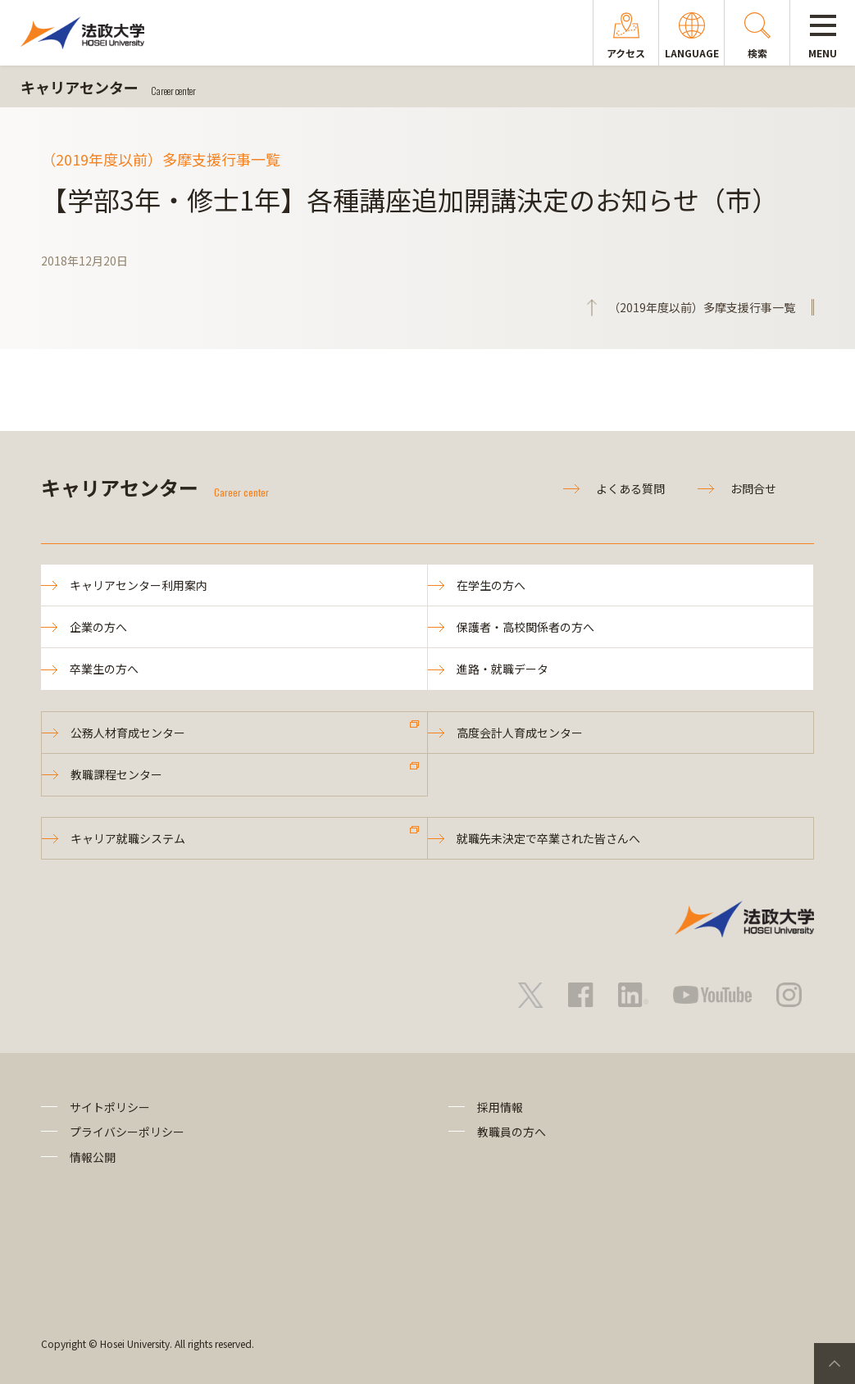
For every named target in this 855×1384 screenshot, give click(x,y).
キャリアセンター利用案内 (138, 585)
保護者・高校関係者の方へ (525, 627)
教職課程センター (116, 774)
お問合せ (753, 488)
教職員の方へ (511, 1131)
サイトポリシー (110, 1107)
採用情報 (500, 1107)
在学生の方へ (491, 585)
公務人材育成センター (127, 732)
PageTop (834, 1363)
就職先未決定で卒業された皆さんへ (548, 838)
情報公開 (93, 1157)
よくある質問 (630, 488)
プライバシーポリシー (127, 1131)
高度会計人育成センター (520, 732)
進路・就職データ (502, 668)
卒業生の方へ (104, 668)
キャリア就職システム (127, 838)
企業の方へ (98, 627)
